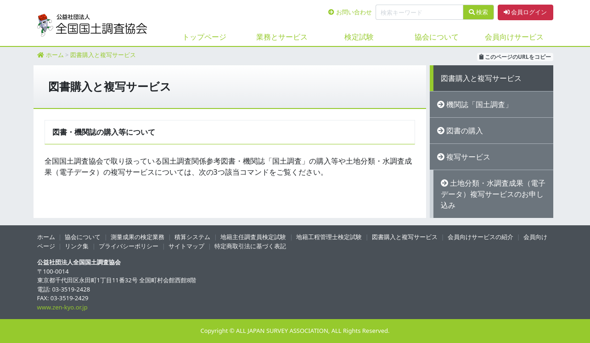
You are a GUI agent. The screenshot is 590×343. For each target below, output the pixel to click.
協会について (437, 37)
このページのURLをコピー (515, 57)
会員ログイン (525, 12)
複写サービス (468, 157)
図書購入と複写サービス (103, 55)
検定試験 (359, 37)
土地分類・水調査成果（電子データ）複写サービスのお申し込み (493, 194)
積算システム (192, 237)
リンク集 (77, 246)
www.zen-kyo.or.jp (62, 307)
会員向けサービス (514, 37)
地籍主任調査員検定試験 (253, 237)
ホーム (55, 55)
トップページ (204, 37)
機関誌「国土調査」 (479, 104)
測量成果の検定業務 (137, 237)
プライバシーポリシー (128, 246)
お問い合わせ (349, 12)
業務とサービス (282, 37)
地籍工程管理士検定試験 (329, 237)
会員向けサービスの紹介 (480, 237)
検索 (478, 12)
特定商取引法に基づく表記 (250, 246)
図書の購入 (464, 131)
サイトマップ (186, 246)
